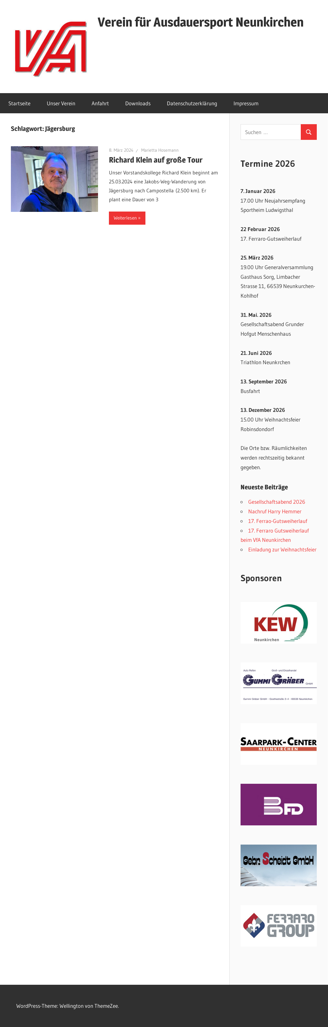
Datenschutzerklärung (192, 103)
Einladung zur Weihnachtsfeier (282, 549)
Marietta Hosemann (160, 150)
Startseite (19, 103)
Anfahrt (100, 103)
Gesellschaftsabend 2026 (276, 501)
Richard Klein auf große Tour (155, 159)
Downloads (138, 103)
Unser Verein (61, 103)
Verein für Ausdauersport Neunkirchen (201, 22)
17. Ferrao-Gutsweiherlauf (277, 521)
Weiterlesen (125, 218)
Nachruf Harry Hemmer (274, 511)
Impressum (246, 103)
